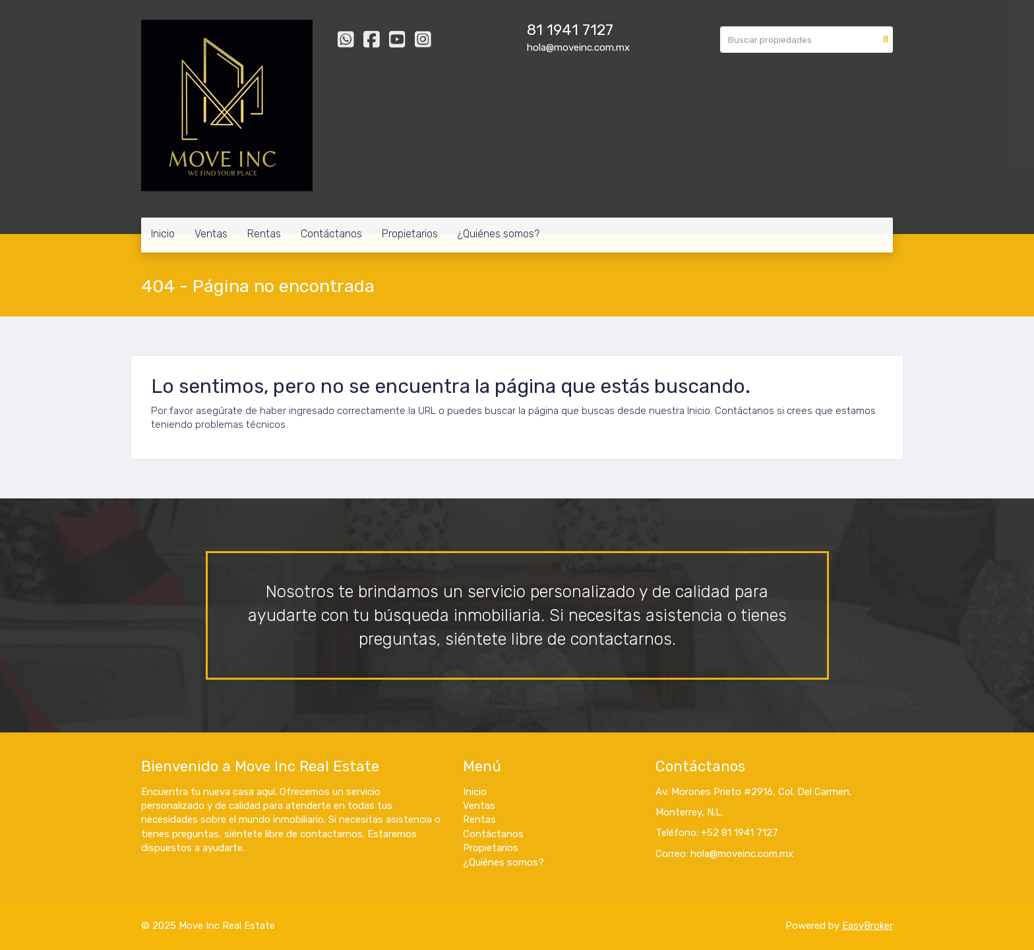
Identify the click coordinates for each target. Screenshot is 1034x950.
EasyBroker (867, 926)
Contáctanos (331, 233)
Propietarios (410, 233)
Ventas (211, 233)
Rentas (264, 233)
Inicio (163, 233)
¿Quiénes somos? (498, 233)
